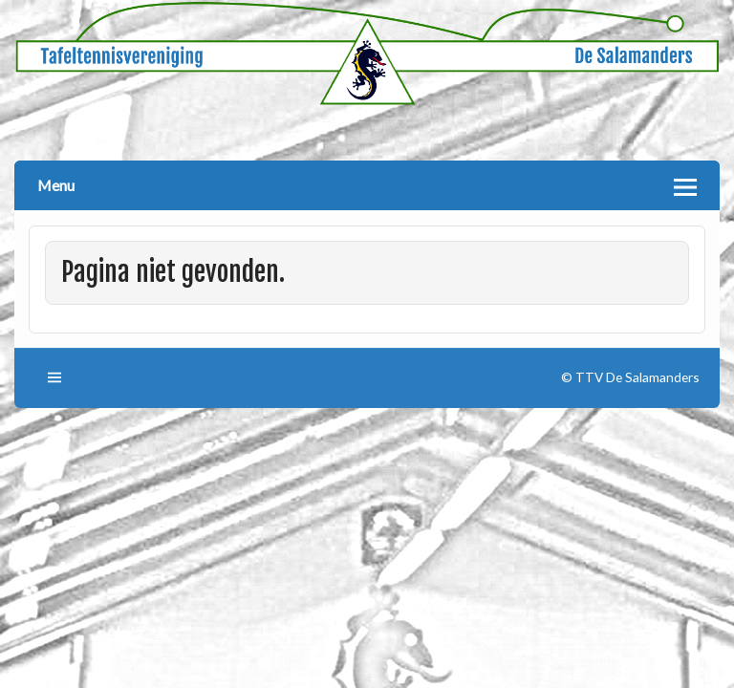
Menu (56, 185)
